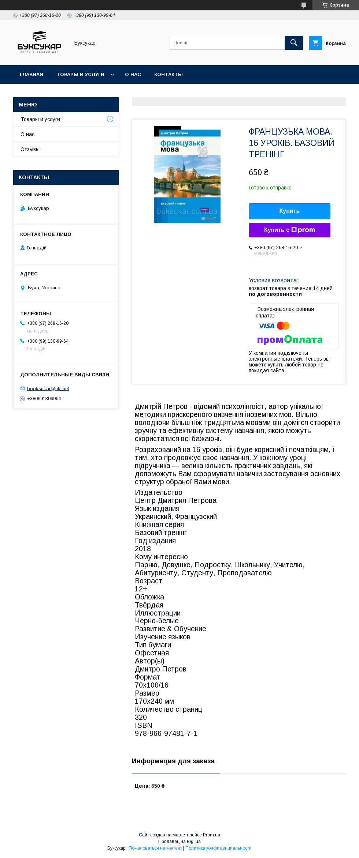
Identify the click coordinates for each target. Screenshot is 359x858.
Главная (31, 74)
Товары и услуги (80, 74)
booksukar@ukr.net (48, 388)
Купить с (289, 230)
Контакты (168, 74)
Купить (290, 211)
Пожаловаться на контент (155, 848)
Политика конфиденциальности (218, 848)
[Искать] (294, 43)
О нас (133, 74)
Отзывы (30, 149)
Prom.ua (211, 835)
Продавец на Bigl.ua (179, 841)
